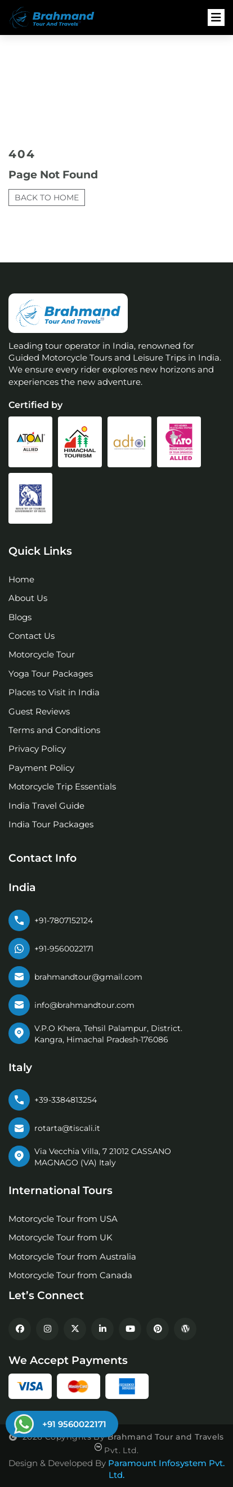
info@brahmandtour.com (84, 1005)
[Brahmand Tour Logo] (59, 17)
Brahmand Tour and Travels (165, 1436)
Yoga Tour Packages (50, 673)
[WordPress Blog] (185, 1329)
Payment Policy (41, 767)
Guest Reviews (39, 711)
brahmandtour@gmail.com (88, 977)
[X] (75, 1329)
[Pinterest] (157, 1329)
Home (21, 579)
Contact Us (31, 635)
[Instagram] (47, 1329)
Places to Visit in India (54, 692)
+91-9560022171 (63, 949)
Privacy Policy (37, 748)
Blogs (20, 617)
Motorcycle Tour (41, 654)
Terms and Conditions (54, 730)
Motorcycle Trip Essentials (62, 786)
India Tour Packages (50, 824)
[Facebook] (19, 1329)
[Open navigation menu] (216, 17)
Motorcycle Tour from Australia (72, 1256)
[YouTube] (130, 1329)
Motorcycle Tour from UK (60, 1237)
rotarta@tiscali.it (67, 1128)
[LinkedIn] (102, 1329)
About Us (27, 598)
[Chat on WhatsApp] (60, 1424)
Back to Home (47, 197)
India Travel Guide (46, 805)
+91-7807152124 (63, 920)
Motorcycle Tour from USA (63, 1218)
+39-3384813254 (65, 1100)
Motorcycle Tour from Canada (70, 1275)
